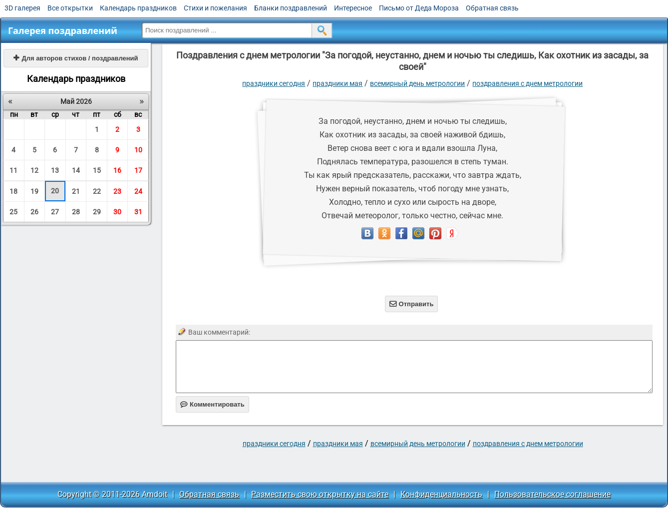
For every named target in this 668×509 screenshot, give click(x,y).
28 (76, 212)
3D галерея (22, 8)
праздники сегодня (273, 83)
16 (117, 170)
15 (97, 170)
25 (13, 212)
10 (138, 150)
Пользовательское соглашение (552, 494)
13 (55, 170)
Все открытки (70, 8)
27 (55, 212)
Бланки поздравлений (290, 8)
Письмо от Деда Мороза (419, 8)
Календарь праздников (138, 8)
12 (34, 170)
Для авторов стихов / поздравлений (75, 58)
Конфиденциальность (441, 494)
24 (138, 191)
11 (13, 170)
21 (76, 191)
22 (97, 191)
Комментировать (212, 404)
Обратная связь (492, 8)
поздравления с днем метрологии (527, 83)
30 (117, 212)
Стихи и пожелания (215, 8)
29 (97, 212)
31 (138, 212)
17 (138, 170)
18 (13, 191)
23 (117, 191)
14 (76, 170)
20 (55, 191)
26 (34, 212)
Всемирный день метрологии (417, 83)
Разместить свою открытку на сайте (319, 494)
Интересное (353, 8)
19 (34, 191)
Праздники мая (337, 83)
